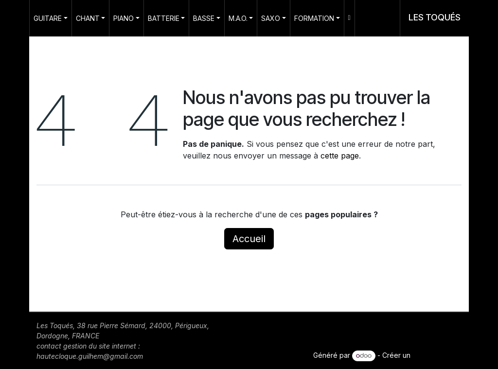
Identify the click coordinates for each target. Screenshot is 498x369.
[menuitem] (50, 18)
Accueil (249, 239)
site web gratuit (437, 355)
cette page (339, 155)
